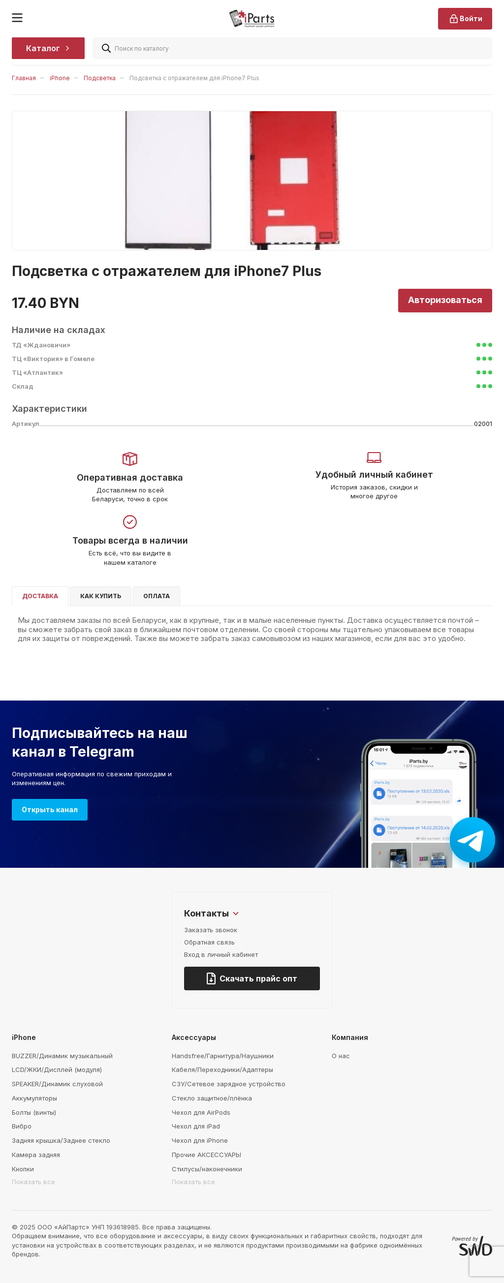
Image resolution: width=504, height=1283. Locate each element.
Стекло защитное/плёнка (212, 1098)
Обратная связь (209, 942)
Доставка (40, 596)
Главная (24, 78)
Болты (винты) (34, 1112)
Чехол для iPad (196, 1126)
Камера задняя (36, 1155)
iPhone (60, 78)
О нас (341, 1056)
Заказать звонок (210, 930)
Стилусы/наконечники (207, 1169)
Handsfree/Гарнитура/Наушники (223, 1056)
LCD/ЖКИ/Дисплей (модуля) (57, 1069)
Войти (465, 19)
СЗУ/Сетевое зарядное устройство (228, 1084)
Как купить (100, 596)
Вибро (22, 1126)
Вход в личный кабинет (221, 954)
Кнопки (23, 1169)
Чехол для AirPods (201, 1112)
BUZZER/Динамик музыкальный (62, 1056)
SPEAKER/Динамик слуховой (57, 1084)
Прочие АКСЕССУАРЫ (206, 1155)
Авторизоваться (445, 300)
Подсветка (100, 78)
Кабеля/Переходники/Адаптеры (222, 1069)
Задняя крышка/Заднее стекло (61, 1140)
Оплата (156, 596)
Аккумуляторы (34, 1098)
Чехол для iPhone (200, 1140)
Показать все (33, 1182)
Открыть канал (50, 809)
